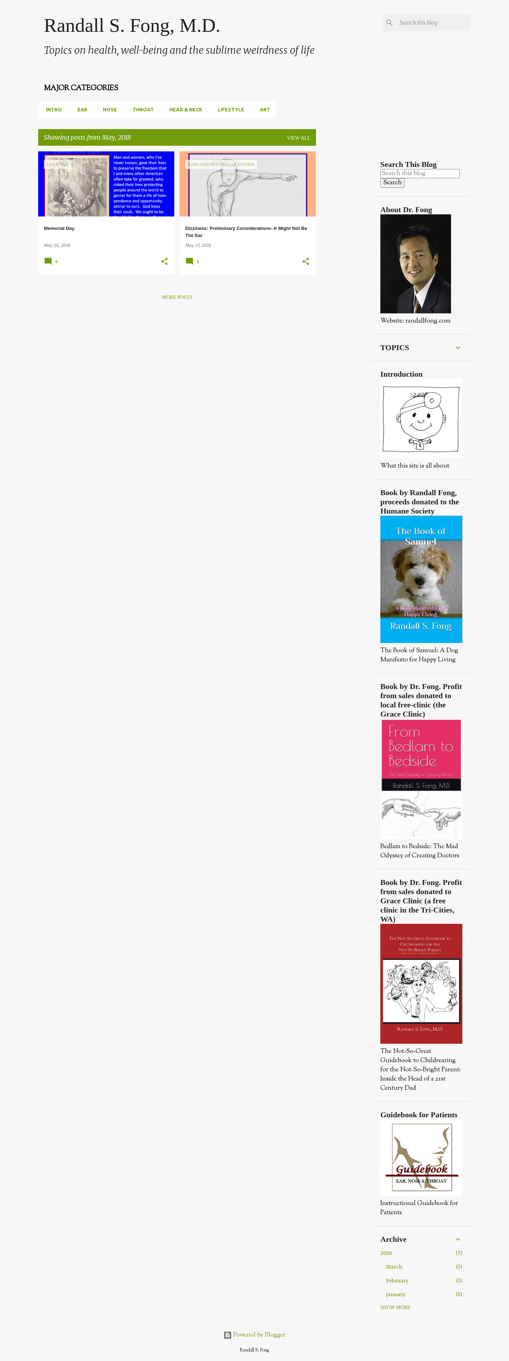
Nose (108, 109)
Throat (141, 109)
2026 (386, 1253)
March (394, 1267)
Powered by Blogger (254, 1335)
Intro (52, 109)
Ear (80, 109)
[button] (164, 262)
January (395, 1294)
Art (263, 109)
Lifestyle (229, 109)
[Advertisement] (344, 257)
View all (298, 138)
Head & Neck (183, 109)
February (397, 1281)
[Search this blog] (434, 22)
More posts (177, 297)
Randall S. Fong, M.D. (132, 25)
